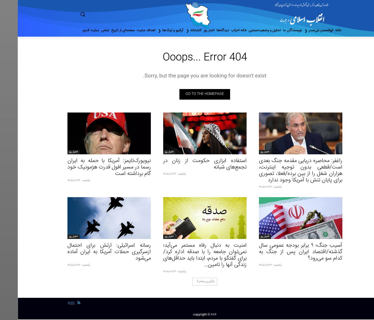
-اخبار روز (247, 152)
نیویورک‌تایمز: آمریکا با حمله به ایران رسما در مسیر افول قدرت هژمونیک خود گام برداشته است (91, 168)
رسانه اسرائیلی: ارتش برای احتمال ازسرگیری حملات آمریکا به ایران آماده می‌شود (91, 252)
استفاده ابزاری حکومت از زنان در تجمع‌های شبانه (187, 164)
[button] (104, 14)
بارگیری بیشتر (188, 281)
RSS (53, 304)
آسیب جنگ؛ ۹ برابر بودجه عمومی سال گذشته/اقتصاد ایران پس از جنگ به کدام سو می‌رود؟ (283, 252)
